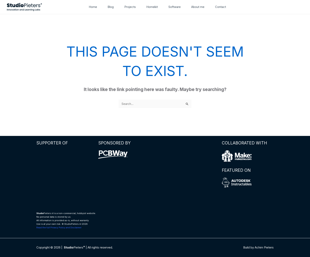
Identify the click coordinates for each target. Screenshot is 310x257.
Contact (220, 7)
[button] (234, 7)
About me (197, 7)
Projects (130, 7)
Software (174, 7)
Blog (111, 7)
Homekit (152, 7)
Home (93, 7)
